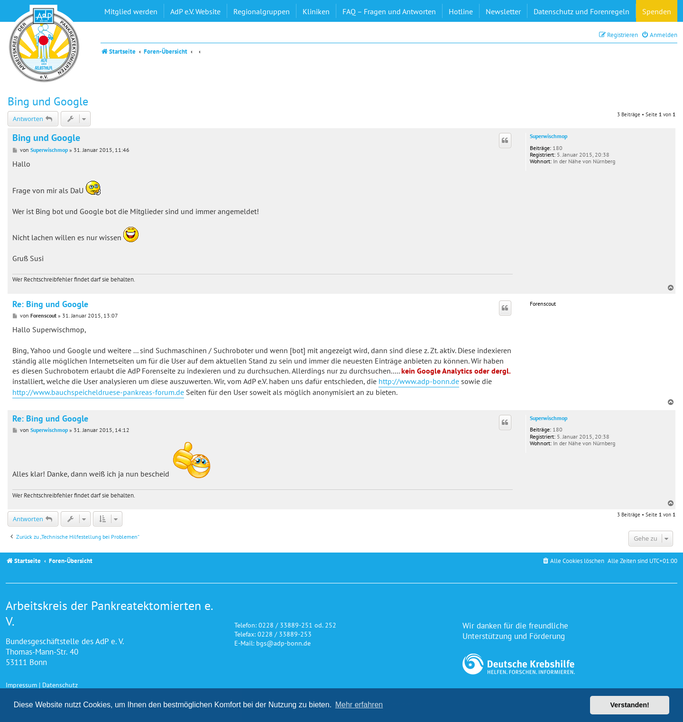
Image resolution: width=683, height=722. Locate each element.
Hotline (461, 11)
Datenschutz (60, 684)
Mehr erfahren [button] (359, 705)
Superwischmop (548, 136)
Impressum (21, 684)
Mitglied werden (130, 11)
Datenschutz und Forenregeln (581, 11)
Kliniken (316, 11)
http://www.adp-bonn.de (418, 381)
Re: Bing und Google (50, 304)
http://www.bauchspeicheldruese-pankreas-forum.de (98, 392)
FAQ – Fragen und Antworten (389, 11)
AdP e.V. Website (195, 11)
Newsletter (503, 11)
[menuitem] (659, 35)
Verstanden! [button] (629, 705)
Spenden (656, 11)
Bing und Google (48, 101)
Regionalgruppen (261, 11)
